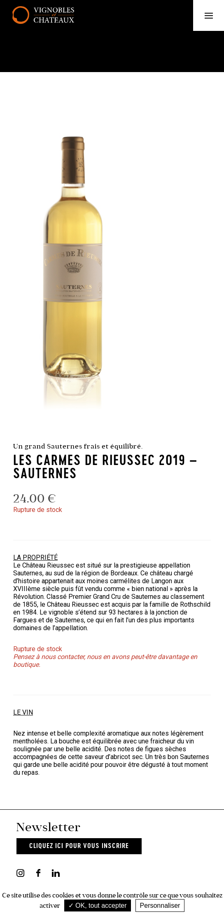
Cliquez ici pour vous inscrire (79, 846)
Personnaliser (160, 905)
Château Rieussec (48, 565)
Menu (214, 15)
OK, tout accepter (97, 905)
